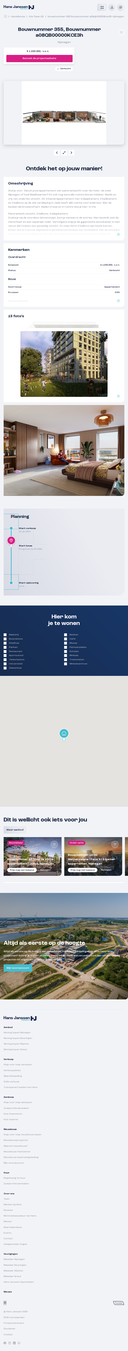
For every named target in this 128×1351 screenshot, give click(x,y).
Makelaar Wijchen (13, 1271)
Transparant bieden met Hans (21, 1087)
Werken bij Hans (13, 1205)
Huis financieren (13, 1114)
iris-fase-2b (36, 16)
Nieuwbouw (18, 16)
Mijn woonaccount (18, 968)
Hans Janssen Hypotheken (19, 1282)
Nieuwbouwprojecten (16, 1140)
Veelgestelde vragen (15, 1244)
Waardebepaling (13, 1076)
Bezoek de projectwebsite (39, 58)
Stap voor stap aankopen (18, 1102)
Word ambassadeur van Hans (20, 1216)
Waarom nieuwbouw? (16, 1146)
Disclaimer (9, 1329)
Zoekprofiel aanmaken (16, 1108)
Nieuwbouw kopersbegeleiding (21, 1157)
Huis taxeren (11, 1120)
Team (7, 1199)
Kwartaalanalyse (13, 1227)
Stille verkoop (11, 1082)
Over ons (9, 1194)
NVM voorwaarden (14, 1317)
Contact (8, 1239)
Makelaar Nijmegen (14, 1259)
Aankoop (9, 1097)
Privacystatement (14, 1323)
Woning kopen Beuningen (18, 1038)
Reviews (8, 1210)
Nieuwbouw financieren (17, 1152)
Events (7, 1233)
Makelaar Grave (12, 1276)
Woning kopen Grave (15, 1050)
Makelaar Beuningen (15, 1265)
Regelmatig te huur (15, 1178)
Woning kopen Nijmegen (17, 1033)
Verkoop (8, 1059)
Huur (6, 1173)
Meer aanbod (15, 830)
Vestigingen (11, 1254)
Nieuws (8, 1221)
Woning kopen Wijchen (16, 1044)
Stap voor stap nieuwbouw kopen (22, 1135)
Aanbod (8, 1027)
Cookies (8, 1335)
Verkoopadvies (12, 1070)
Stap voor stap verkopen (18, 1065)
